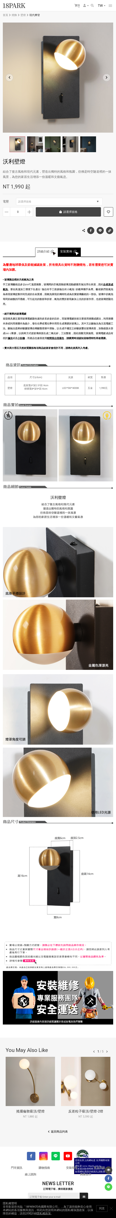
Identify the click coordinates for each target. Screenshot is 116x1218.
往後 (106, 1051)
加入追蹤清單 (108, 211)
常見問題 (99, 1168)
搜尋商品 (92, 5)
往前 (93, 1051)
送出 (84, 1196)
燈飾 (14, 15)
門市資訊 (16, 1168)
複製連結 (109, 229)
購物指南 (44, 1168)
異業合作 (85, 1174)
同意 (102, 1208)
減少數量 (6, 212)
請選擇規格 (58, 201)
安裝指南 (71, 1168)
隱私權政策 (44, 1213)
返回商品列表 (59, 1131)
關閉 (111, 1208)
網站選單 (110, 6)
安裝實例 (66, 251)
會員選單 (84, 5)
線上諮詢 (30, 1174)
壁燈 (23, 15)
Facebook (91, 230)
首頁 (5, 15)
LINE (100, 230)
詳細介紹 (43, 251)
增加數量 (29, 212)
